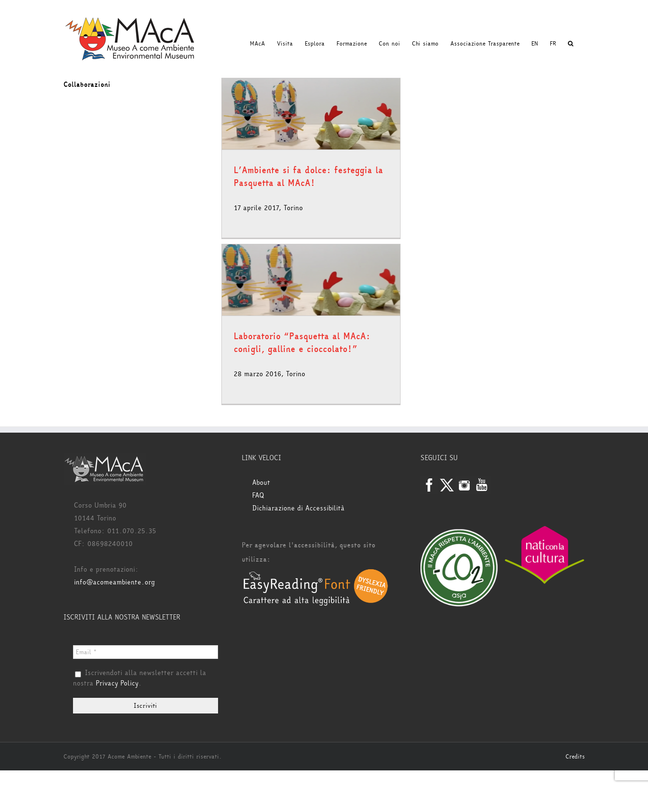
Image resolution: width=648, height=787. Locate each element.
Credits (575, 756)
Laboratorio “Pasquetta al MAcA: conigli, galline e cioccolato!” (302, 342)
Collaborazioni (87, 85)
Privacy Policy (117, 683)
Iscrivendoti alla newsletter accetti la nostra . (139, 678)
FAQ (258, 495)
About (261, 483)
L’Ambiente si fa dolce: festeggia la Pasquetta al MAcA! (308, 176)
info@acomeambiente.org (114, 582)
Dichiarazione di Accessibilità (298, 508)
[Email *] (146, 652)
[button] (570, 44)
